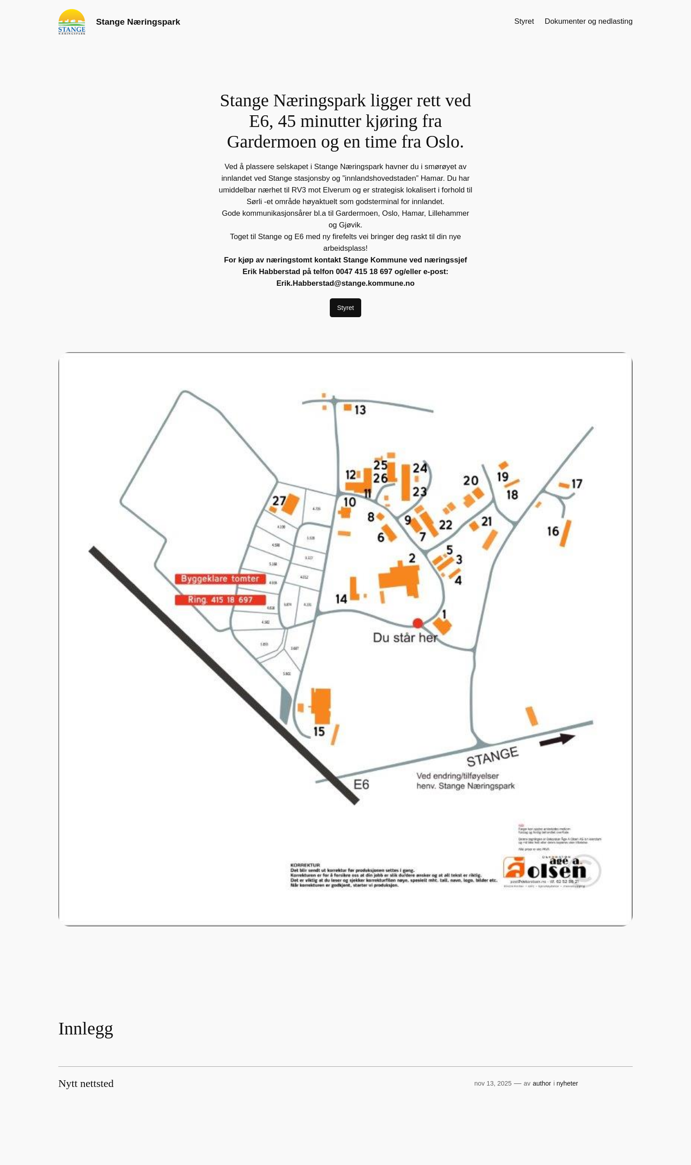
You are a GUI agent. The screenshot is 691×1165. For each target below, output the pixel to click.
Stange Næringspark (138, 21)
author (542, 1083)
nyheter (567, 1083)
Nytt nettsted (86, 1083)
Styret (345, 307)
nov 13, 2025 (493, 1083)
